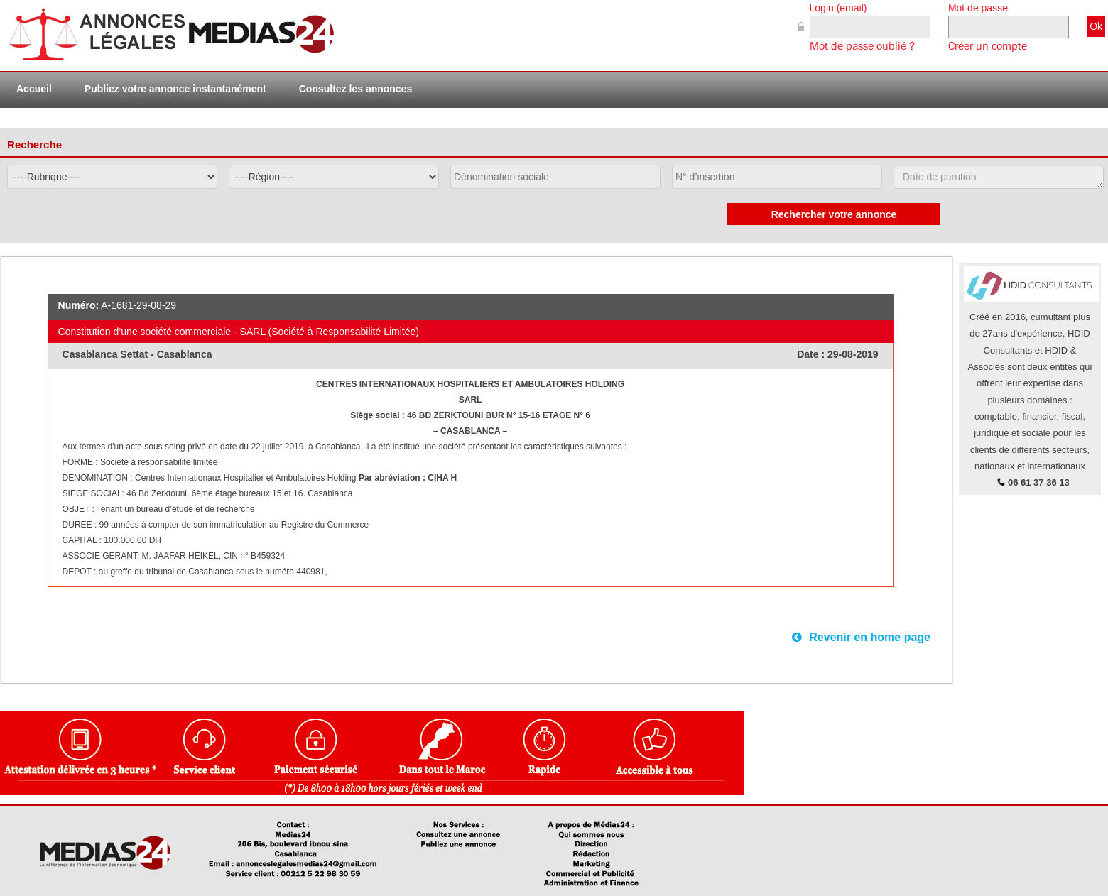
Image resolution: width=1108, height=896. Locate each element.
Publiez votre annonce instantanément (175, 88)
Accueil (34, 88)
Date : (812, 354)
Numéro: (78, 305)
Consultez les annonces (355, 88)
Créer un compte (987, 46)
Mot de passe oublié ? (862, 46)
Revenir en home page (861, 637)
